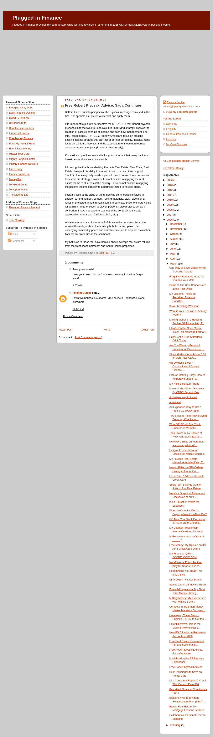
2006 (170, 219)
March (174, 263)
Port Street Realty (173, 168)
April (173, 258)
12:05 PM (78, 309)
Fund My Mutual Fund (22, 143)
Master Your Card (19, 153)
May (173, 253)
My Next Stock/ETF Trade (184, 383)
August (174, 238)
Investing (171, 139)
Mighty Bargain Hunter (22, 159)
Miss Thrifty (15, 169)
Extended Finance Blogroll (24, 207)
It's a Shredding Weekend (184, 306)
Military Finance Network (23, 164)
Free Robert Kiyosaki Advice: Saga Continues (103, 105)
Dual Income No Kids (21, 128)
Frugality (171, 129)
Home (106, 329)
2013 (170, 185)
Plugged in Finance (37, 18)
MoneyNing (15, 179)
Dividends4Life (17, 123)
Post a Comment (73, 316)
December (176, 223)
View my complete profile (181, 112)
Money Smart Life (19, 174)
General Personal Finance (181, 134)
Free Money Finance (21, 138)
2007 (170, 214)
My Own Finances (176, 144)
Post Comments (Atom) (88, 337)
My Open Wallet (18, 189)
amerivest (175, 402)
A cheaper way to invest (183, 397)
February (175, 725)
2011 (170, 195)
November (176, 228)
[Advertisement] (106, 61)
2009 (170, 204)
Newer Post (65, 329)
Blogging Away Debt (21, 107)
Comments (16, 241)
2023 (170, 180)
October (175, 233)
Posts (13, 234)
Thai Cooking (17, 220)
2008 (170, 209)
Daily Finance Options (22, 112)
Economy (171, 123)
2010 (170, 199)
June (173, 248)
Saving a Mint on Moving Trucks (188, 584)
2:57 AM (77, 285)
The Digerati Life (18, 194)
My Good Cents (18, 184)
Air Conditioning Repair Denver (181, 160)
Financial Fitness (19, 133)
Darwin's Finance (19, 117)
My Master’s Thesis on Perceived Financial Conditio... (182, 297)
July (172, 243)
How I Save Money (20, 148)
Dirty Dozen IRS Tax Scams (185, 579)
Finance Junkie (82, 292)
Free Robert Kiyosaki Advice (185, 667)
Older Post (148, 329)
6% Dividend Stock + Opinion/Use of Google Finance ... (184, 366)
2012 (170, 190)
